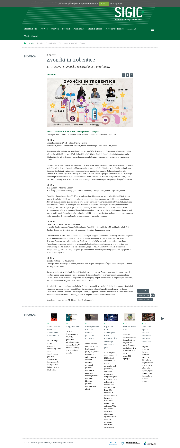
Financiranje (51, 43)
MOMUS (132, 28)
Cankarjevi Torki (143, 295)
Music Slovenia (31, 36)
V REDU (104, 3)
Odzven (55, 28)
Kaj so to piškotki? (116, 3)
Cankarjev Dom (143, 291)
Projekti (66, 28)
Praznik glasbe (95, 28)
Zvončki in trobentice (145, 300)
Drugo (82, 43)
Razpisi (40, 43)
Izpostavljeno (30, 28)
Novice (44, 28)
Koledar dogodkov (115, 28)
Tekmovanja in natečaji (67, 43)
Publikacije (78, 28)
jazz (152, 295)
